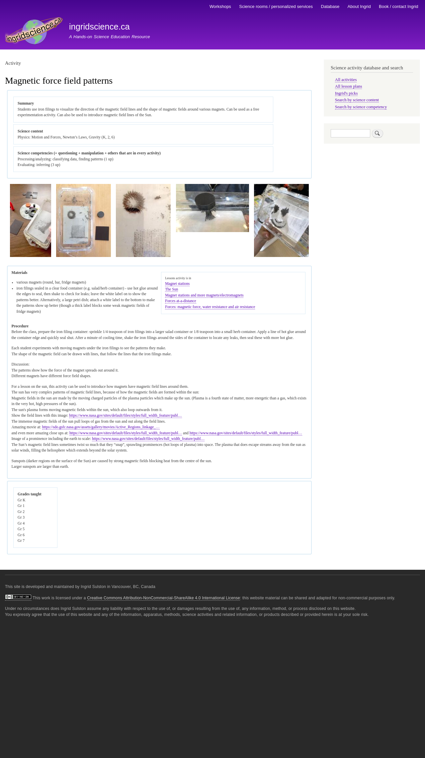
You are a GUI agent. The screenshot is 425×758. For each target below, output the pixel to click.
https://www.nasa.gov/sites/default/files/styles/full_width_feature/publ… (125, 415)
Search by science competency (361, 107)
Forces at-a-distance (180, 301)
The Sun (171, 289)
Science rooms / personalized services (276, 6)
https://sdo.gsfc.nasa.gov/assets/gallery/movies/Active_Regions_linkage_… (101, 427)
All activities (346, 79)
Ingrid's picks (346, 93)
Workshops (220, 6)
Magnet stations (177, 284)
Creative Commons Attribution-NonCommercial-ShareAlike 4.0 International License (163, 598)
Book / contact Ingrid (398, 6)
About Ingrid (359, 6)
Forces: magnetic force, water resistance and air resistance (210, 307)
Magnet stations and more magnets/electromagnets (204, 295)
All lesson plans (348, 86)
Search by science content (357, 100)
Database (330, 6)
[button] (30, 256)
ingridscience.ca (99, 26)
